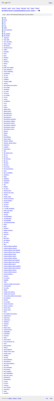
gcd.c (5, 171)
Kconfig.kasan (7, 218)
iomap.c (6, 194)
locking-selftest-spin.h (10, 264)
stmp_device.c (7, 345)
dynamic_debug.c (8, 141)
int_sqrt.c (6, 188)
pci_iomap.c (7, 302)
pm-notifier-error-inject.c (10, 313)
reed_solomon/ (8, 30)
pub (9, 8)
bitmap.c (6, 57)
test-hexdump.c (8, 359)
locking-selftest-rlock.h (10, 254)
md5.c (5, 282)
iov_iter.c (6, 204)
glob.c (5, 176)
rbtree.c (6, 325)
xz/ (4, 31)
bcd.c (5, 53)
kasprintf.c (6, 212)
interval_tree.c (7, 190)
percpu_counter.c (8, 306)
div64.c (5, 135)
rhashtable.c (7, 331)
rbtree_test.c (7, 327)
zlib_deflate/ (7, 33)
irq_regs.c (6, 206)
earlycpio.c (7, 145)
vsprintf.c (6, 393)
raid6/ (5, 28)
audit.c (5, 49)
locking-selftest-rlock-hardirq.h (12, 250)
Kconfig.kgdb (7, 220)
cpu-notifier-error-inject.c (10, 85)
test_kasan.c (7, 369)
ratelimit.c (6, 321)
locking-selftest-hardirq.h (10, 246)
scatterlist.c (7, 333)
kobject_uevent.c (8, 230)
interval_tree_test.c (9, 192)
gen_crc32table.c (8, 172)
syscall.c (6, 357)
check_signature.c (8, 71)
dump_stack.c (7, 139)
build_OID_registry (9, 67)
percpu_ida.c (7, 307)
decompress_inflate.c (9, 121)
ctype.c (6, 107)
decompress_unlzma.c (10, 125)
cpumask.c (7, 89)
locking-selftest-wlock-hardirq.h (12, 266)
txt (47, 398)
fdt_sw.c (6, 161)
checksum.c (7, 73)
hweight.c (6, 182)
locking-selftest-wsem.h (10, 272)
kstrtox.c (6, 232)
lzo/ (5, 24)
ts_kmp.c (6, 385)
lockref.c (6, 276)
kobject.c (6, 228)
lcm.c (5, 236)
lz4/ (5, 22)
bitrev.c (6, 59)
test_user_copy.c (8, 375)
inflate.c (6, 186)
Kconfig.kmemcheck (9, 222)
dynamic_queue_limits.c (10, 143)
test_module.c (7, 371)
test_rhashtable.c (8, 373)
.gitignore (6, 37)
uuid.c (5, 391)
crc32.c (6, 99)
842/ (5, 18)
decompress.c (7, 117)
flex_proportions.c (8, 169)
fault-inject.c (7, 149)
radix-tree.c (7, 317)
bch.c (5, 55)
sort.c (5, 343)
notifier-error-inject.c (9, 292)
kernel (4, 8)
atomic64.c (7, 45)
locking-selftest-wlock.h (10, 270)
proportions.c (7, 315)
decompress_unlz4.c (9, 123)
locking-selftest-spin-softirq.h (12, 262)
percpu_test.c (7, 310)
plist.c (5, 311)
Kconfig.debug (8, 216)
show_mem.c (7, 339)
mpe (32, 8)
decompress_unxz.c (9, 129)
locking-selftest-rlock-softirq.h (12, 252)
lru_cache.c (7, 278)
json (51, 398)
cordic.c (6, 83)
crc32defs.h (7, 101)
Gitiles (10, 398)
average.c (6, 51)
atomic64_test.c (8, 47)
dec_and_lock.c (8, 115)
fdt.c (5, 151)
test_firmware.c (8, 367)
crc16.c (6, 97)
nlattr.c (5, 290)
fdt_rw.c (6, 157)
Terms (19, 398)
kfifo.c (5, 224)
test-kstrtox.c (7, 361)
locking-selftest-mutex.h (10, 248)
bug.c (5, 65)
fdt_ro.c (6, 155)
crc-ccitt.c (6, 91)
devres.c (6, 131)
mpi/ (5, 26)
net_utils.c (6, 288)
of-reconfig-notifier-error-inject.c (12, 296)
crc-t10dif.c (7, 95)
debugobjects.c (8, 113)
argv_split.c (7, 39)
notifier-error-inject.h (9, 294)
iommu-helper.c (8, 200)
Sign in (50, 2)
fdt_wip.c (6, 163)
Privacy (15, 398)
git (28, 8)
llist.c (5, 244)
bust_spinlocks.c (8, 69)
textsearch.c (7, 377)
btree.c (5, 63)
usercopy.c (7, 389)
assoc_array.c (7, 43)
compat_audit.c (8, 81)
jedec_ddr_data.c (8, 210)
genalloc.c (6, 174)
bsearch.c (6, 61)
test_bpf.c (6, 365)
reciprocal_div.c (8, 329)
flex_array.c (7, 166)
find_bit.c (6, 165)
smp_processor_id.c (9, 341)
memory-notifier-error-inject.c (12, 284)
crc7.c (5, 103)
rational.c (6, 323)
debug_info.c (7, 109)
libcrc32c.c (6, 238)
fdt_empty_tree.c (8, 153)
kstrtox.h (6, 234)
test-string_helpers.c (9, 363)
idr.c (5, 184)
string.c (6, 347)
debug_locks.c (7, 111)
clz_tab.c (6, 77)
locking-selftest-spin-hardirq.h (12, 260)
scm (13, 8)
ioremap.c (6, 202)
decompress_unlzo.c (9, 127)
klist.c (5, 226)
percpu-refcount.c (8, 304)
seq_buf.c (6, 335)
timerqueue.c (7, 379)
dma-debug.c (7, 137)
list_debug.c (7, 240)
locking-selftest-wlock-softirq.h (12, 268)
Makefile (6, 280)
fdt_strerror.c (7, 159)
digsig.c (6, 133)
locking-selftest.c (8, 274)
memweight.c (7, 286)
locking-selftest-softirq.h (10, 258)
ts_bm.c (6, 381)
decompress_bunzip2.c (10, 119)
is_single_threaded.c (9, 208)
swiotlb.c (6, 355)
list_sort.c (6, 242)
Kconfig (6, 214)
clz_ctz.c (6, 75)
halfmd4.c (6, 178)
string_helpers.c (8, 349)
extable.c (6, 147)
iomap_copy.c (7, 196)
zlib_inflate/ (7, 35)
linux (18, 8)
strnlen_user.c (7, 353)
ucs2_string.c (7, 387)
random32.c (7, 319)
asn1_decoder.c (8, 41)
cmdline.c (6, 79)
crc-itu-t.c (6, 93)
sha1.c (5, 337)
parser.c (6, 300)
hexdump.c (7, 180)
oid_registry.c (7, 298)
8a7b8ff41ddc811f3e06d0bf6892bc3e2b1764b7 (18, 11)
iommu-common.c (9, 198)
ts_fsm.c (6, 383)
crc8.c (5, 105)
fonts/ (5, 20)
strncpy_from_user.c (9, 351)
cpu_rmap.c (7, 87)
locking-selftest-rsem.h (10, 256)
